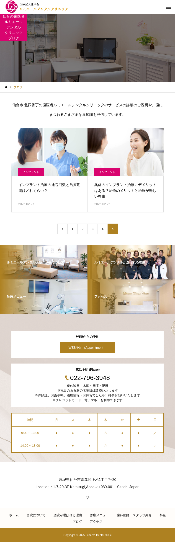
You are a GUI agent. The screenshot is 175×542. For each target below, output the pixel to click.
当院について (36, 515)
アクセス (96, 521)
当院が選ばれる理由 (67, 515)
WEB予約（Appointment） (88, 347)
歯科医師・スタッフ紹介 (134, 515)
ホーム (14, 515)
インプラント (31, 172)
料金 (163, 515)
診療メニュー (99, 515)
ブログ (77, 521)
